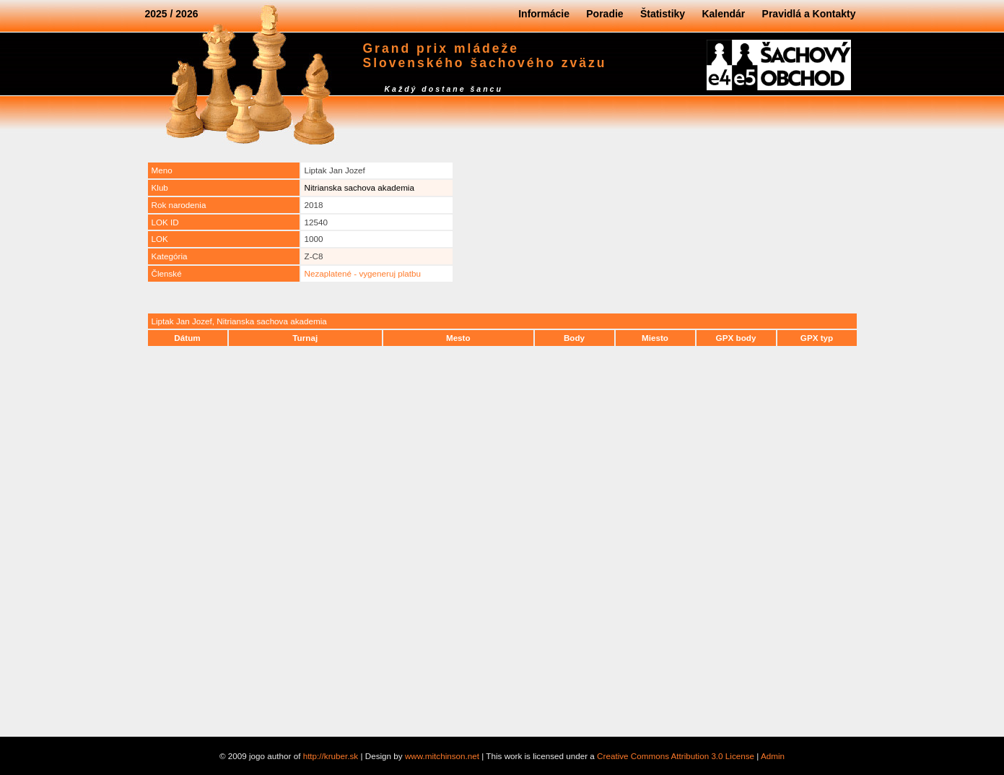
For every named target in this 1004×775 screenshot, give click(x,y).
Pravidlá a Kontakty (809, 14)
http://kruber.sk (331, 756)
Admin (773, 756)
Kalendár (723, 14)
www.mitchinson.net (442, 756)
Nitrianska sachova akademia (359, 187)
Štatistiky (662, 14)
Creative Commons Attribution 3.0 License (675, 756)
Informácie (543, 14)
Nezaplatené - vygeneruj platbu (363, 273)
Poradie (604, 14)
